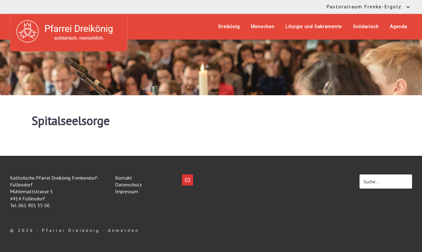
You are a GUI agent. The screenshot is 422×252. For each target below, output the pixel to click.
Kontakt (123, 178)
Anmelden (123, 230)
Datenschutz (128, 185)
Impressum (126, 191)
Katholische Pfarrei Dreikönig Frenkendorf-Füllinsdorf (68, 31)
